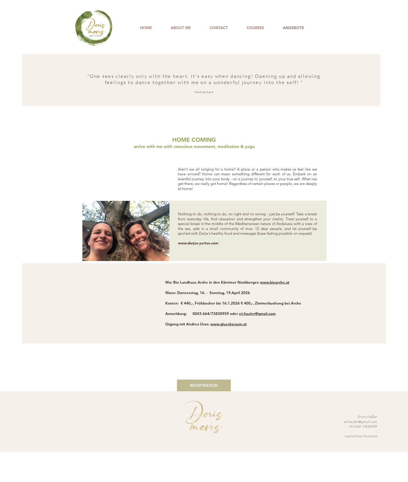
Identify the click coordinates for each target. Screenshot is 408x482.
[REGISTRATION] (204, 385)
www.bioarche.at (274, 282)
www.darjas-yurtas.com (198, 243)
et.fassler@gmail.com (257, 313)
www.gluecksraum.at (228, 324)
